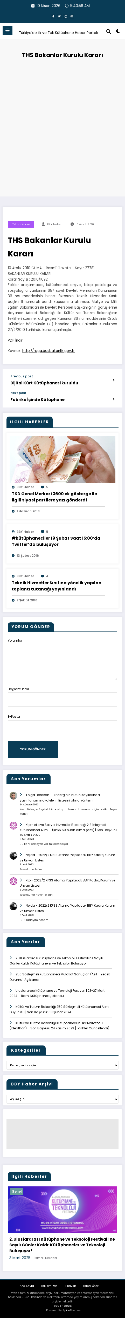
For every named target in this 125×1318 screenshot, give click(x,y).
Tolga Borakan (37, 795)
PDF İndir (15, 340)
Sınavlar (70, 1286)
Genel (17, 1191)
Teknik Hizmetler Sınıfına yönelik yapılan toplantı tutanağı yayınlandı (56, 586)
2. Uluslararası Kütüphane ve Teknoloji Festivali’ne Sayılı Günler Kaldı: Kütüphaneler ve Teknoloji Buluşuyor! (62, 1244)
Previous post (21, 376)
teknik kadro (21, 224)
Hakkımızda (49, 1286)
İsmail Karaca (45, 1258)
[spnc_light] (118, 32)
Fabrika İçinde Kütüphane (37, 399)
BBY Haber (54, 224)
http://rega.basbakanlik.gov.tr (48, 350)
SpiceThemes (72, 1310)
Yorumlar (62, 659)
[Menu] (7, 30)
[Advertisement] (62, 126)
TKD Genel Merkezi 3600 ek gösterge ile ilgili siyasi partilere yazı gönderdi (54, 497)
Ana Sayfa (27, 1286)
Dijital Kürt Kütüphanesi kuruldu (44, 383)
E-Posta (62, 724)
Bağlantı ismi (62, 696)
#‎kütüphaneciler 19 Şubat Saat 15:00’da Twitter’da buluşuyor (56, 541)
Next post (18, 393)
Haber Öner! (91, 1286)
